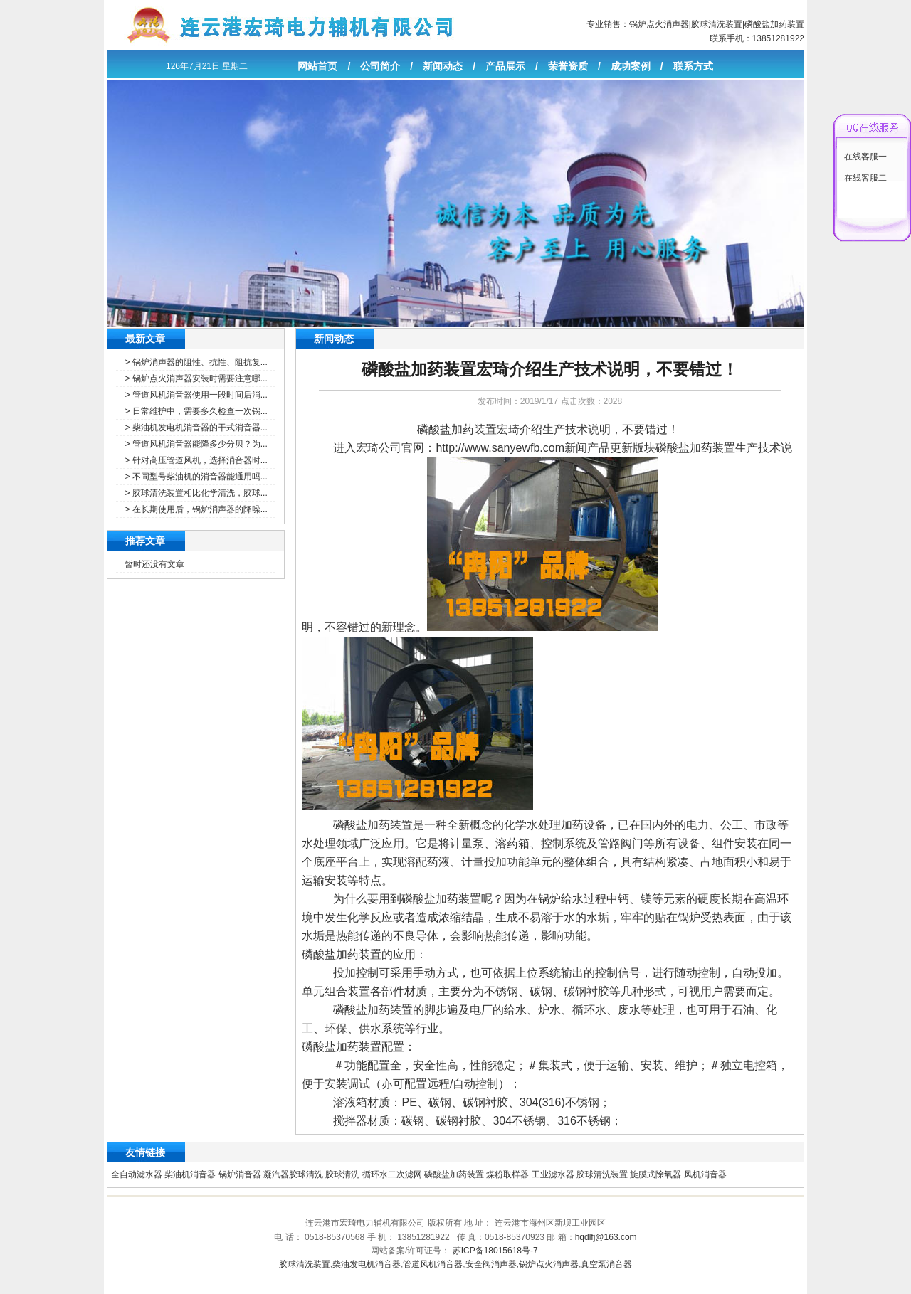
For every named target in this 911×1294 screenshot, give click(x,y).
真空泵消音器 (606, 1264)
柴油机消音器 (190, 1174)
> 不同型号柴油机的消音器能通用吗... (196, 477)
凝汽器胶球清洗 (293, 1174)
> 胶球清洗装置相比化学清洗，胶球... (196, 493)
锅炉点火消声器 (659, 24)
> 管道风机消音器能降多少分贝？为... (196, 444)
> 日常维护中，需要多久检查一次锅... (196, 411)
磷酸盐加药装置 (774, 24)
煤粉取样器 (507, 1174)
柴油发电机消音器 (366, 1264)
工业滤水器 (553, 1174)
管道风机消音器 (433, 1264)
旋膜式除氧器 (655, 1174)
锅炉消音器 (239, 1174)
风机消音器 (705, 1174)
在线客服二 (865, 178)
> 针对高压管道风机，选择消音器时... (196, 460)
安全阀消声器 (491, 1264)
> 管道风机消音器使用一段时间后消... (196, 395)
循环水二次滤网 (392, 1174)
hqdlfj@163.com (606, 1237)
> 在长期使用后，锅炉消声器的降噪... (196, 509)
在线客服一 (865, 156)
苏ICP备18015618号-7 (495, 1251)
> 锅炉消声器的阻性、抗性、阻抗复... (196, 362)
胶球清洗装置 (716, 24)
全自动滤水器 (136, 1174)
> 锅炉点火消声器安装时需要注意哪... (196, 378)
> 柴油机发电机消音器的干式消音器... (196, 428)
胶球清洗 (342, 1174)
